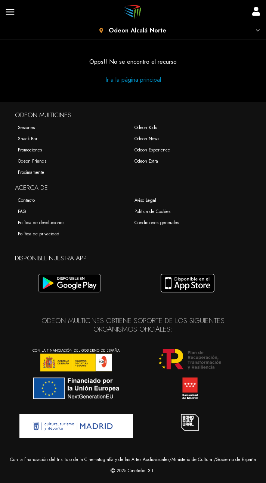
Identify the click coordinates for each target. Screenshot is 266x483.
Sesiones (26, 127)
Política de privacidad (38, 233)
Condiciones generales (156, 222)
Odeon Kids (145, 127)
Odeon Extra (146, 161)
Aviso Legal (145, 200)
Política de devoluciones (41, 222)
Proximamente (31, 172)
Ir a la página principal (133, 79)
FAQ (22, 211)
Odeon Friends (32, 161)
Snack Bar (27, 138)
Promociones (30, 150)
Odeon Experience (152, 150)
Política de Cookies (152, 211)
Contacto (26, 200)
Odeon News (146, 138)
